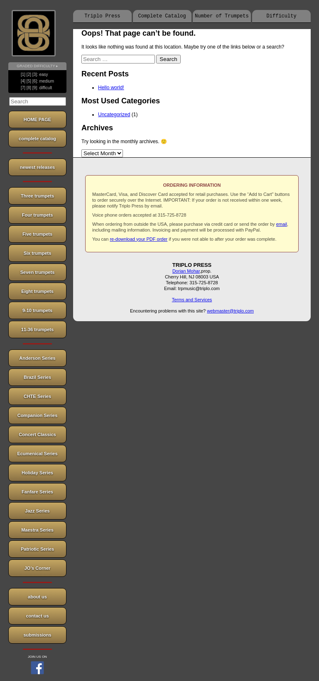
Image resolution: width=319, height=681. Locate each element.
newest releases (37, 167)
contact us (37, 615)
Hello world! (111, 87)
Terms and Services (192, 299)
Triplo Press (102, 16)
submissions (37, 634)
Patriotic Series (37, 549)
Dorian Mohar (186, 270)
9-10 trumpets (37, 310)
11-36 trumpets (37, 329)
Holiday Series (37, 472)
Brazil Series (37, 377)
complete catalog (37, 138)
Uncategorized (114, 114)
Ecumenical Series (37, 453)
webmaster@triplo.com (230, 310)
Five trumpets (37, 234)
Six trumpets (38, 253)
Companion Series (37, 415)
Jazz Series (37, 510)
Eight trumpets (37, 291)
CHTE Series (37, 396)
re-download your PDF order (138, 239)
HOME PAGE (37, 119)
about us (37, 596)
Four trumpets (37, 214)
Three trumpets (37, 195)
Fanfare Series (37, 491)
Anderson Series (37, 358)
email (281, 224)
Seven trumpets (37, 272)
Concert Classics (37, 434)
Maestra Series (37, 529)
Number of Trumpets (222, 16)
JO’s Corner (38, 568)
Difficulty (282, 16)
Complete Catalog (162, 16)
